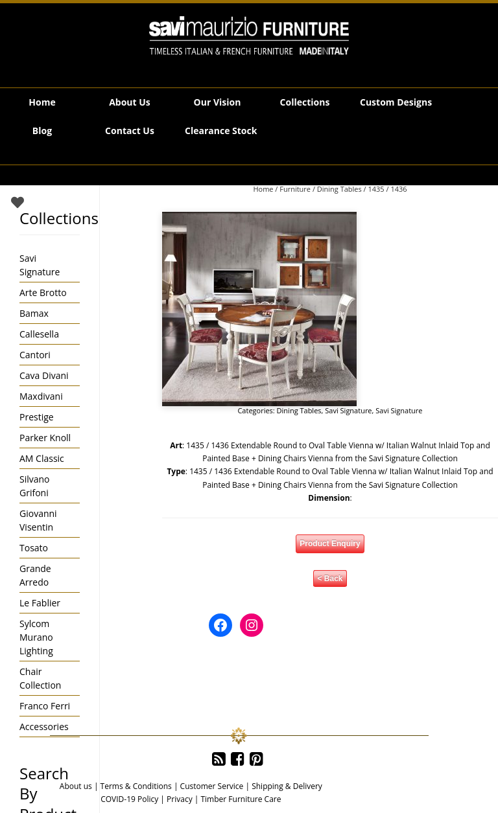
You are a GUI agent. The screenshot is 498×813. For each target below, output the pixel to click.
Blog (42, 130)
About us (76, 786)
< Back (329, 578)
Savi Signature (348, 410)
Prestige (36, 417)
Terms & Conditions (136, 786)
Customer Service (212, 786)
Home (42, 102)
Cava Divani (44, 375)
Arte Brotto (43, 292)
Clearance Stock (221, 130)
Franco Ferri (44, 706)
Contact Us (129, 130)
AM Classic (41, 458)
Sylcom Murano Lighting (36, 637)
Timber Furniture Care (240, 799)
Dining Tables (339, 189)
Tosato (33, 548)
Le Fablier (39, 603)
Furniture (295, 189)
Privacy (180, 799)
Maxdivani (41, 396)
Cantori (35, 355)
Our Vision (217, 102)
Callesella (39, 334)
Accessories (44, 726)
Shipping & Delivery (287, 786)
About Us (129, 102)
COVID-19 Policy (129, 799)
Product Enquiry (330, 543)
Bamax (34, 313)
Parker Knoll (45, 437)
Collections (305, 102)
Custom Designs (396, 102)
